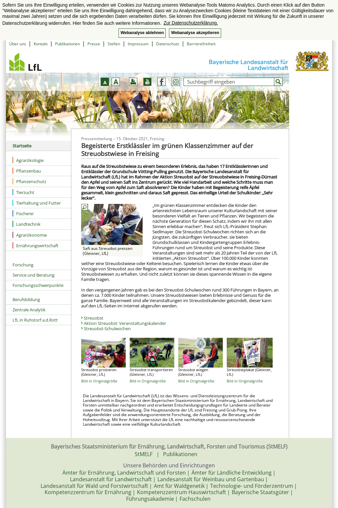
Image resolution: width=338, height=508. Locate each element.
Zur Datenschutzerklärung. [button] (190, 22)
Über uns (17, 44)
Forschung (23, 265)
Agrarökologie (28, 160)
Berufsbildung (26, 299)
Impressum (138, 44)
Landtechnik (27, 224)
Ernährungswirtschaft (35, 245)
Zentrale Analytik (29, 310)
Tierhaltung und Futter (37, 203)
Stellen (114, 44)
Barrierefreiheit (201, 44)
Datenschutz (167, 44)
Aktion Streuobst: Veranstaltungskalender (125, 323)
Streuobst (93, 318)
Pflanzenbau (27, 171)
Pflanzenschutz (29, 181)
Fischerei (23, 213)
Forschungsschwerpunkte (38, 285)
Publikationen (67, 44)
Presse (93, 44)
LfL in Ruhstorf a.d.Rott (35, 320)
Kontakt (41, 44)
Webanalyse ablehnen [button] (142, 32)
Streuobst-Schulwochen (107, 329)
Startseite (22, 146)
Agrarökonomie (30, 235)
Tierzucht (23, 192)
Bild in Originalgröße (99, 380)
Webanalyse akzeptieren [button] (195, 32)
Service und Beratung (33, 275)
